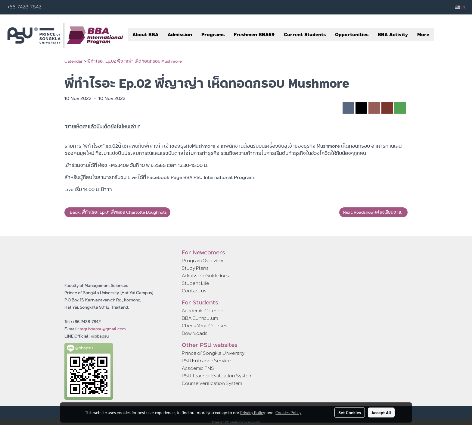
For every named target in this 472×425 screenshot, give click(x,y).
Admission (180, 34)
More (423, 34)
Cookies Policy (288, 412)
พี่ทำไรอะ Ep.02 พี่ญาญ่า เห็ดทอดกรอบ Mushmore (134, 61)
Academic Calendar (203, 310)
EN (460, 7)
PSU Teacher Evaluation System (217, 375)
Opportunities (351, 34)
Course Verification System (212, 383)
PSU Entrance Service (206, 360)
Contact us (194, 290)
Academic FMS (198, 368)
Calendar (73, 61)
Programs (213, 34)
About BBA (145, 34)
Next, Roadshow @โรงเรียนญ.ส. (373, 212)
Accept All (381, 412)
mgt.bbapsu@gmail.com (103, 329)
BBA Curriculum (200, 318)
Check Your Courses (204, 325)
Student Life (195, 283)
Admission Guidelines (205, 275)
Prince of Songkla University (213, 353)
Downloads (194, 333)
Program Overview (202, 260)
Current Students (305, 34)
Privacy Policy (252, 412)
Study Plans (195, 268)
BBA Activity (393, 34)
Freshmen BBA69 (254, 34)
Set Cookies (349, 412)
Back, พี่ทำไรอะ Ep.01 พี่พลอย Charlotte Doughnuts (117, 212)
